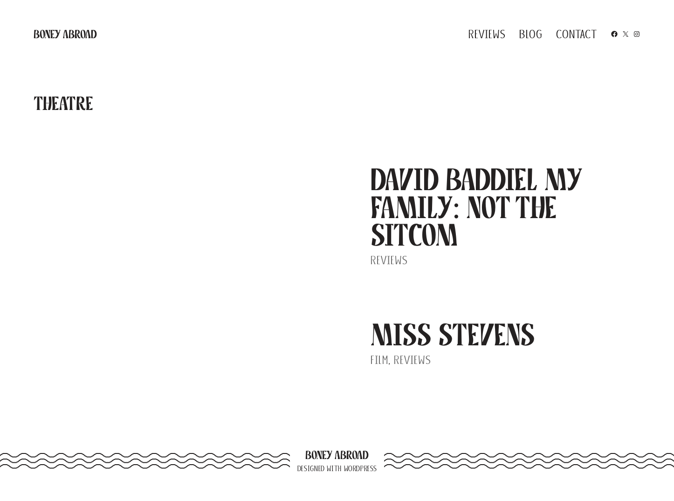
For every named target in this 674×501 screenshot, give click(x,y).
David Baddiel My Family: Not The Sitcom (476, 207)
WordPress (360, 468)
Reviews (389, 260)
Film (379, 360)
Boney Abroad (65, 34)
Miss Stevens (453, 334)
